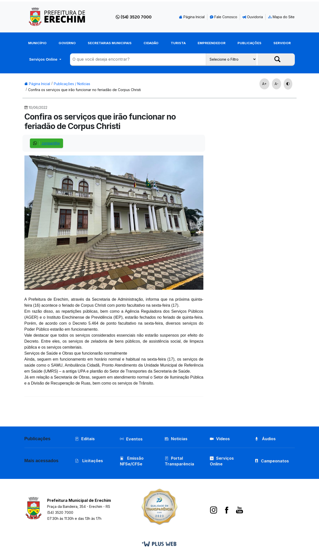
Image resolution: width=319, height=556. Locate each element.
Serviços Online (44, 59)
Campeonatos (275, 460)
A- (276, 84)
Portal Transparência (179, 461)
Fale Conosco (223, 17)
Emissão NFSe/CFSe (132, 461)
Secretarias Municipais (110, 43)
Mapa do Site (281, 17)
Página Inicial (192, 17)
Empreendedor (212, 43)
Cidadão (151, 43)
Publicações (249, 43)
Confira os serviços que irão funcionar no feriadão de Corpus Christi (84, 90)
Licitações (89, 460)
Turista (178, 43)
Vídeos (220, 438)
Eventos (134, 438)
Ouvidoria (252, 17)
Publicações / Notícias (72, 84)
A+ (264, 84)
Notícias (176, 438)
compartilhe (46, 143)
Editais (85, 438)
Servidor (282, 43)
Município (37, 43)
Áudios (265, 438)
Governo (67, 43)
